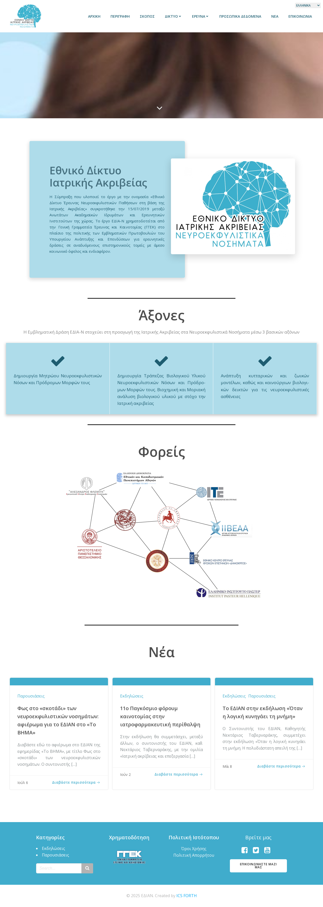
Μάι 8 (227, 766)
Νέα (274, 16)
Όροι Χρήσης (193, 848)
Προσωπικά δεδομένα (240, 16)
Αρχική (94, 16)
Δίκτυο (173, 16)
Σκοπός (147, 16)
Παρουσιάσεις (31, 696)
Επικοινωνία (300, 16)
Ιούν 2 (125, 774)
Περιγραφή (120, 16)
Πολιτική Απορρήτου (193, 855)
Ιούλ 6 (22, 782)
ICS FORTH (186, 895)
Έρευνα (200, 16)
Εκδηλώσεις (131, 696)
